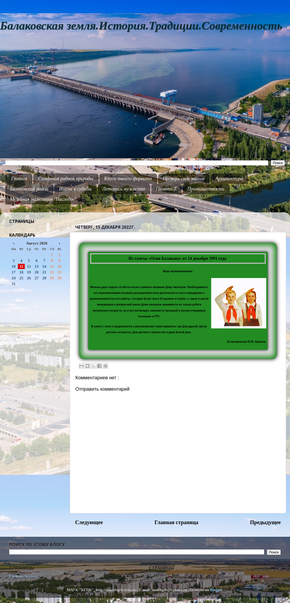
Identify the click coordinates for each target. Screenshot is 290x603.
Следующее (89, 522)
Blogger (216, 590)
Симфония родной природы (65, 178)
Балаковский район (29, 189)
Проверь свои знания (184, 178)
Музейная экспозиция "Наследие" (43, 199)
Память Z (166, 189)
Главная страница (176, 522)
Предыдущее (265, 522)
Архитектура (229, 178)
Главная (19, 178)
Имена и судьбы (75, 189)
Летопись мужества (124, 189)
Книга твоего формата (128, 178)
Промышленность (205, 189)
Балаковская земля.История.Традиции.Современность (141, 25)
